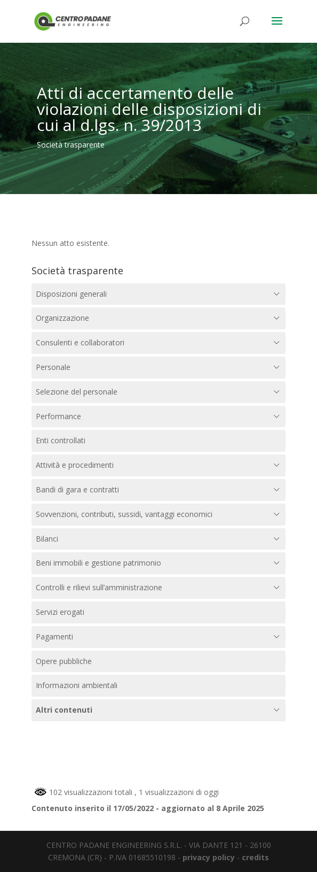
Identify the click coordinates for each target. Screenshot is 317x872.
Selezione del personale (76, 392)
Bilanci (47, 539)
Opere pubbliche (64, 661)
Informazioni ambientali (76, 685)
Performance (58, 416)
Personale (53, 367)
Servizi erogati (60, 612)
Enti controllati (60, 440)
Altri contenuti (64, 710)
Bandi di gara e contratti (77, 489)
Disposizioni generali (71, 294)
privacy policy (209, 857)
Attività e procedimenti (75, 465)
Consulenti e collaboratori (80, 342)
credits (255, 857)
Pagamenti (54, 636)
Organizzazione (62, 318)
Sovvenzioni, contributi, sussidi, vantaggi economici (124, 514)
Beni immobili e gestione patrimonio (98, 563)
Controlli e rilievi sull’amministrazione (99, 587)
